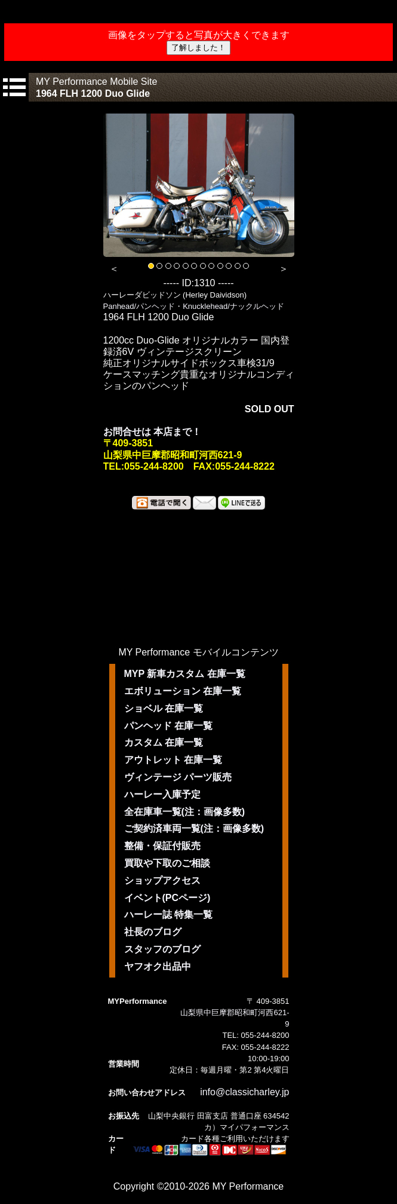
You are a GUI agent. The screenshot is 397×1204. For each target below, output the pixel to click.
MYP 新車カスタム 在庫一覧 (184, 674)
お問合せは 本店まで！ (152, 432)
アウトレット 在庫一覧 (173, 760)
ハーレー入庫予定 (162, 794)
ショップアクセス (162, 880)
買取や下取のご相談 (167, 863)
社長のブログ (152, 932)
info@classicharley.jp (244, 1092)
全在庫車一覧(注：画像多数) (184, 812)
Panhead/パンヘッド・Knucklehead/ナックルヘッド (193, 306)
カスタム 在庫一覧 (163, 742)
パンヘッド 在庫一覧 (168, 726)
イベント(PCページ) (167, 898)
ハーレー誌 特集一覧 (168, 914)
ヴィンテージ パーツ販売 (178, 777)
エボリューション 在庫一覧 (182, 691)
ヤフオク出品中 (157, 966)
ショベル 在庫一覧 (163, 708)
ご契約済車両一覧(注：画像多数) (194, 828)
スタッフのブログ (162, 949)
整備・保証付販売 (162, 846)
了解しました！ (198, 47)
